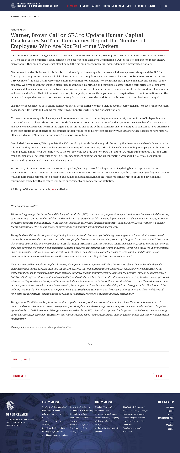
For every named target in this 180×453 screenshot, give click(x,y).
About (130, 6)
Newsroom (72, 6)
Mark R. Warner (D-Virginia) (107, 418)
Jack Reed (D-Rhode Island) (106, 414)
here (53, 189)
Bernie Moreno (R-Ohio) (80, 425)
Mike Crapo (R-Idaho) (51, 411)
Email (25, 359)
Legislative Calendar (113, 6)
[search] (164, 6)
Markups (170, 414)
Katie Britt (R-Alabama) (80, 407)
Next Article (161, 376)
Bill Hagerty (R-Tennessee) (53, 432)
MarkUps (96, 6)
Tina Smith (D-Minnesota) (134, 407)
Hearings (84, 6)
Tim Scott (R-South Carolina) (54, 407)
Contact (152, 6)
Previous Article (20, 376)
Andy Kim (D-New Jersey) (134, 414)
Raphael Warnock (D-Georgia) (135, 411)
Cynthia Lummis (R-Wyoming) (55, 435)
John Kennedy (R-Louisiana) (54, 428)
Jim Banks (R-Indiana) (79, 414)
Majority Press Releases (31, 16)
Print (15, 359)
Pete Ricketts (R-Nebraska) (81, 411)
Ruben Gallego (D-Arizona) (134, 418)
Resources (140, 6)
